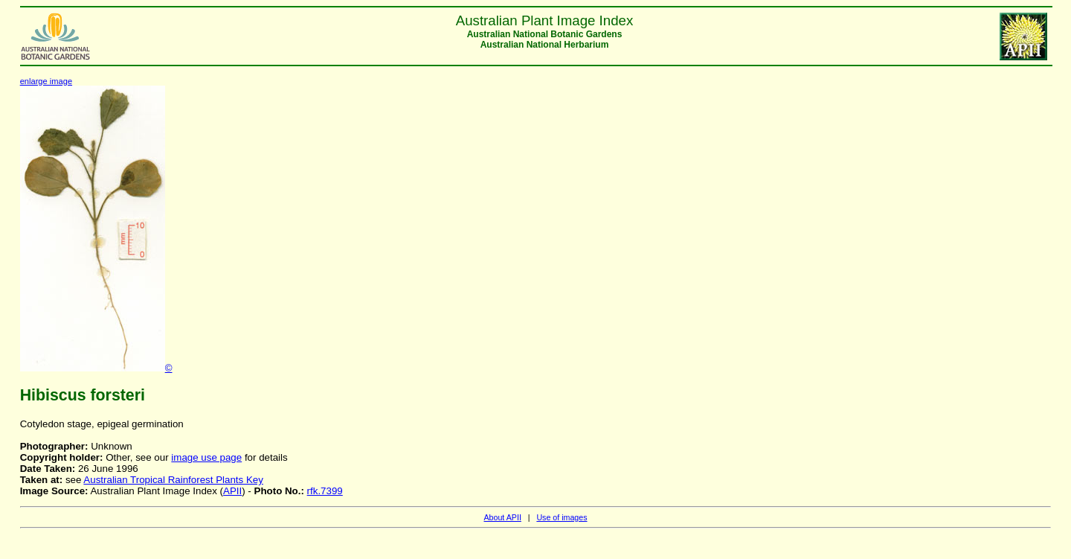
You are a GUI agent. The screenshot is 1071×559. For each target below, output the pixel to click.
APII (232, 490)
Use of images (561, 517)
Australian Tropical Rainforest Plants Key (173, 479)
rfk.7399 (325, 490)
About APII (502, 517)
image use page (206, 457)
